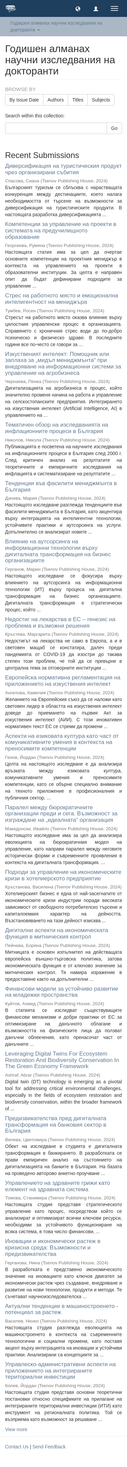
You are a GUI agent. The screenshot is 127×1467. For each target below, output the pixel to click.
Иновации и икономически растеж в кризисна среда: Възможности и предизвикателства (53, 1247)
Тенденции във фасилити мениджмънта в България (61, 486)
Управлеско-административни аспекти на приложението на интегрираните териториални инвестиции (60, 1370)
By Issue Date (24, 100)
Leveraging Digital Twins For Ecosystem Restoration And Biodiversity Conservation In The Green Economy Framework (62, 1060)
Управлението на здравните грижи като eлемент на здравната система (57, 1186)
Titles (77, 100)
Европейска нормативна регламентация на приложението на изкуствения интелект (63, 680)
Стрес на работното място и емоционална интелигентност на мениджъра (61, 298)
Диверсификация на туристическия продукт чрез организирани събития (63, 169)
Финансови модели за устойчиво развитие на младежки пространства (61, 992)
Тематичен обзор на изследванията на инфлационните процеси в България (56, 428)
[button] (78, 8)
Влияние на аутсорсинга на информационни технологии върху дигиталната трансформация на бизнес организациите (58, 551)
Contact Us (16, 1446)
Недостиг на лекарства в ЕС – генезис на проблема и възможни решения (60, 622)
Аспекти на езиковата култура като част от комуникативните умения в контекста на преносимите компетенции (62, 742)
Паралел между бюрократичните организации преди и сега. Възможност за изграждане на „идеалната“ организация (61, 813)
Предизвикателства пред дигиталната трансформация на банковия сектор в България (55, 1124)
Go (114, 128)
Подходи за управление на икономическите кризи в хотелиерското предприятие (63, 875)
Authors (55, 100)
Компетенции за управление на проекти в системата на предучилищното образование (61, 230)
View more (16, 1429)
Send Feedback (49, 1446)
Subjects (101, 100)
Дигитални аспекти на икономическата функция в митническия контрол (56, 933)
